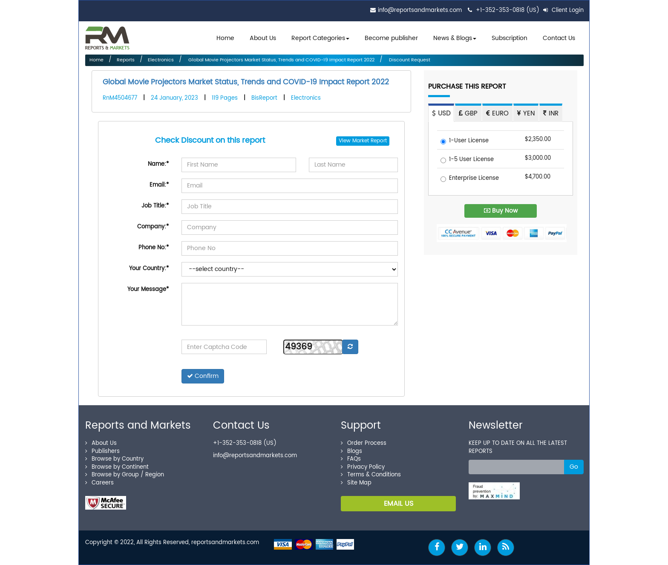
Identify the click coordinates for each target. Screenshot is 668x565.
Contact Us (559, 38)
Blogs (351, 451)
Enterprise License (470, 179)
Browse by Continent (117, 467)
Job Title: (155, 206)
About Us (263, 38)
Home (225, 38)
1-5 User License (467, 160)
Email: (159, 185)
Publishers (102, 451)
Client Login (563, 10)
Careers (99, 483)
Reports (126, 60)
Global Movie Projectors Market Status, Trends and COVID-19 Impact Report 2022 (280, 60)
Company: (153, 226)
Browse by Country (114, 459)
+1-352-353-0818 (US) (507, 10)
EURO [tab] (497, 113)
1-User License (465, 141)
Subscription (509, 38)
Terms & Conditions (371, 474)
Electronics (161, 60)
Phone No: (153, 247)
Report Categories (318, 38)
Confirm (203, 376)
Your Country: (149, 268)
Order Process (363, 443)
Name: (158, 164)
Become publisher (391, 38)
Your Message (148, 289)
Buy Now (501, 211)
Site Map (356, 483)
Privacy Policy (363, 467)
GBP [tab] (468, 113)
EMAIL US (398, 503)
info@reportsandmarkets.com (420, 10)
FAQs (351, 459)
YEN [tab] (526, 113)
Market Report (369, 141)
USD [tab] (441, 113)
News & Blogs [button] (454, 38)
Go (574, 467)
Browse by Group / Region (124, 474)
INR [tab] (551, 113)
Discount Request (409, 60)
